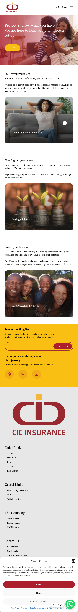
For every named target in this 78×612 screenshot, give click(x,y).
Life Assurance (13, 523)
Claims (10, 453)
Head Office (12, 547)
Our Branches (13, 551)
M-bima (10, 495)
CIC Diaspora (13, 527)
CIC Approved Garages (17, 555)
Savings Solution (23, 219)
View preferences (39, 601)
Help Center (12, 471)
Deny (39, 593)
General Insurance (15, 518)
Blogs (9, 462)
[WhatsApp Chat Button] (70, 604)
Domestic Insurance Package (27, 132)
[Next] (65, 123)
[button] (73, 561)
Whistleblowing (14, 499)
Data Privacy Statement (20, 608)
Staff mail (11, 458)
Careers (10, 466)
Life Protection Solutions (27, 305)
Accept (39, 584)
